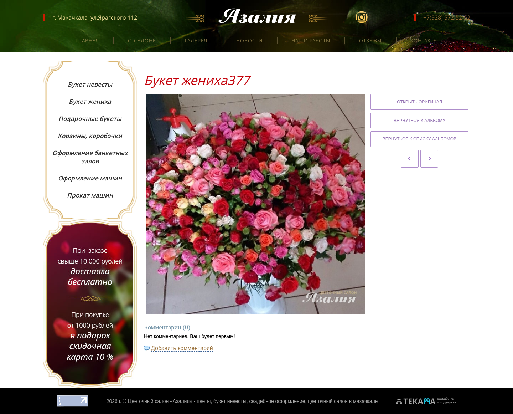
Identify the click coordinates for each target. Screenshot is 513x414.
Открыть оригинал (419, 101)
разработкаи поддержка (446, 400)
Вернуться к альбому (419, 120)
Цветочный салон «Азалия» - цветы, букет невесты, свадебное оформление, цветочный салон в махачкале (253, 401)
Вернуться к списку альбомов (419, 139)
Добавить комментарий (182, 348)
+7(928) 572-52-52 (446, 17)
